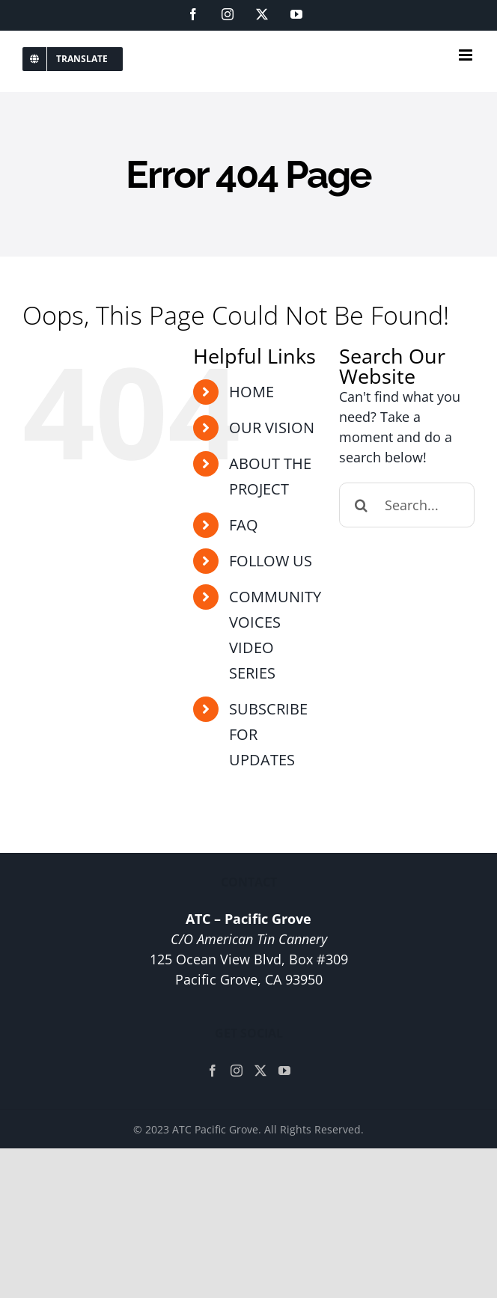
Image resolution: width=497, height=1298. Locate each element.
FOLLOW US (270, 561)
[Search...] (407, 505)
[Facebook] (213, 1071)
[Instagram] (237, 1071)
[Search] (361, 505)
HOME (251, 392)
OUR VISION (271, 427)
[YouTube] (284, 1071)
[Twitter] (260, 1071)
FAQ (243, 525)
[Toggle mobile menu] (467, 55)
